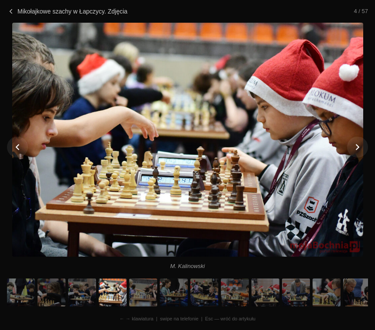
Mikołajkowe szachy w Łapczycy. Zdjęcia (67, 11)
